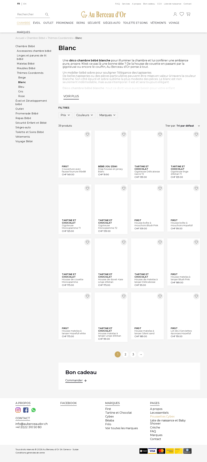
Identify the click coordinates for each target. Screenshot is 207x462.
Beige (22, 77)
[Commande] (188, 125)
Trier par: (170, 125)
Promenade (65, 23)
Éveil (37, 23)
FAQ (117, 3)
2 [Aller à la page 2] (125, 354)
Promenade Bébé (26, 113)
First (108, 409)
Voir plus (71, 96)
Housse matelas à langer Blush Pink (180, 278)
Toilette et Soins (135, 23)
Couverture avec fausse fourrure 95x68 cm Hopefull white (74, 170)
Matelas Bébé (26, 63)
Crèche (155, 427)
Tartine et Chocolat (118, 412)
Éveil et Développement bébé (31, 102)
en (24, 3)
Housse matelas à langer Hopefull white (74, 332)
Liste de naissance (172, 3)
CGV (159, 3)
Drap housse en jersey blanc (110, 170)
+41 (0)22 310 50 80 (28, 427)
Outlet (48, 23)
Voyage (174, 23)
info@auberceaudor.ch (31, 424)
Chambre (23, 23)
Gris (20, 91)
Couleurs (84, 115)
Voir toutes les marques (121, 428)
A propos (136, 3)
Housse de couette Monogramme (72, 280)
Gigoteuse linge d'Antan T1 (179, 172)
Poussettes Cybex (162, 416)
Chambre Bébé (36, 38)
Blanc (22, 82)
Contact (187, 3)
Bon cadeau (149, 3)
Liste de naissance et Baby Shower (168, 422)
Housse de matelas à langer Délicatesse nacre (146, 280)
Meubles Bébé (26, 68)
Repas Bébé (23, 118)
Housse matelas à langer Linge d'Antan (109, 334)
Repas (80, 23)
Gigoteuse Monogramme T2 (107, 226)
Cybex (109, 416)
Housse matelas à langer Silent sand (144, 332)
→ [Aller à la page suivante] (141, 354)
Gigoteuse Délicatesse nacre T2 (147, 172)
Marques (23, 32)
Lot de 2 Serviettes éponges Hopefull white (181, 332)
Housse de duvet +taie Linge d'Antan (110, 280)
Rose (21, 96)
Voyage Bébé (24, 141)
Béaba (109, 420)
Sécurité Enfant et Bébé (31, 122)
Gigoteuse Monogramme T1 (71, 226)
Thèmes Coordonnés (60, 38)
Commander (74, 381)
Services (126, 3)
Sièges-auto (111, 23)
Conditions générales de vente (30, 453)
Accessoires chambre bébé (34, 50)
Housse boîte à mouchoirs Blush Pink (146, 224)
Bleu (21, 86)
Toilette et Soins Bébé (29, 132)
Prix (65, 115)
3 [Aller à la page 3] (133, 354)
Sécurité (94, 23)
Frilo (108, 424)
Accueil (19, 38)
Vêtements (158, 23)
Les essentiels (159, 412)
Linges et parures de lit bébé (31, 57)
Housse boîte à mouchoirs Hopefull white (182, 224)
